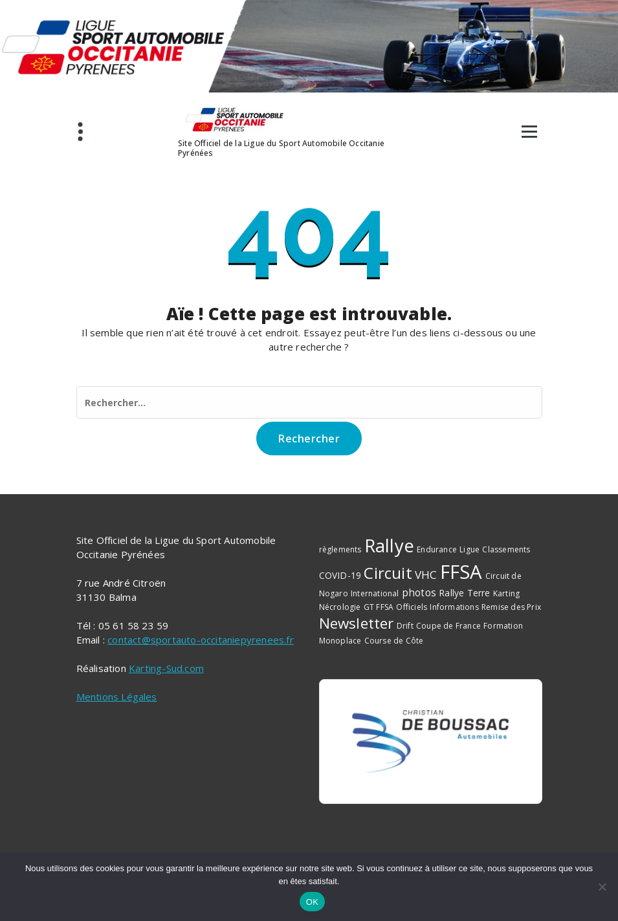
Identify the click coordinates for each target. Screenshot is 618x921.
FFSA (461, 572)
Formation (503, 625)
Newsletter (356, 623)
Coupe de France (448, 625)
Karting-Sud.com (166, 668)
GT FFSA (378, 606)
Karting (506, 593)
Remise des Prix (511, 606)
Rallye (389, 545)
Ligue (469, 549)
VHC (426, 574)
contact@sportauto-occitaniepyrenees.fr (200, 639)
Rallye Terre (464, 593)
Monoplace (340, 640)
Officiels (411, 606)
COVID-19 (340, 575)
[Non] (601, 886)
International (375, 593)
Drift (405, 625)
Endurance (437, 549)
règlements (340, 549)
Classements (506, 549)
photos (419, 592)
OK (312, 902)
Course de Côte (394, 640)
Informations (454, 606)
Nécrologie (340, 606)
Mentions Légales (116, 696)
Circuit (388, 572)
